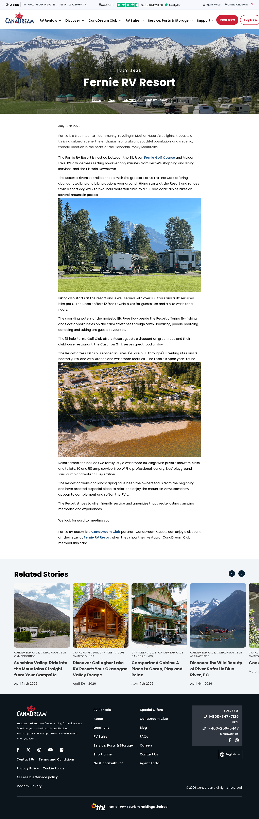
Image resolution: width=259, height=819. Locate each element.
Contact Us (26, 759)
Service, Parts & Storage (168, 20)
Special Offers (151, 710)
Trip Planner (103, 754)
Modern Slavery (29, 786)
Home (96, 100)
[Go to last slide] (232, 573)
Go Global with (107, 763)
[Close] (60, 20)
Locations (101, 728)
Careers (146, 745)
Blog (111, 100)
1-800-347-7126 (221, 716)
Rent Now (227, 20)
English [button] (14, 4)
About (98, 719)
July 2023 (130, 100)
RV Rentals (48, 20)
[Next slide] (241, 573)
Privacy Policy (28, 768)
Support (203, 20)
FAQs (144, 736)
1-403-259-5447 (221, 728)
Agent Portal (150, 763)
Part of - (138, 807)
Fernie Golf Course (159, 157)
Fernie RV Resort (97, 537)
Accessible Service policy (37, 777)
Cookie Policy (53, 768)
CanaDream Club (102, 20)
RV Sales (133, 20)
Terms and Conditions (57, 759)
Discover (72, 20)
